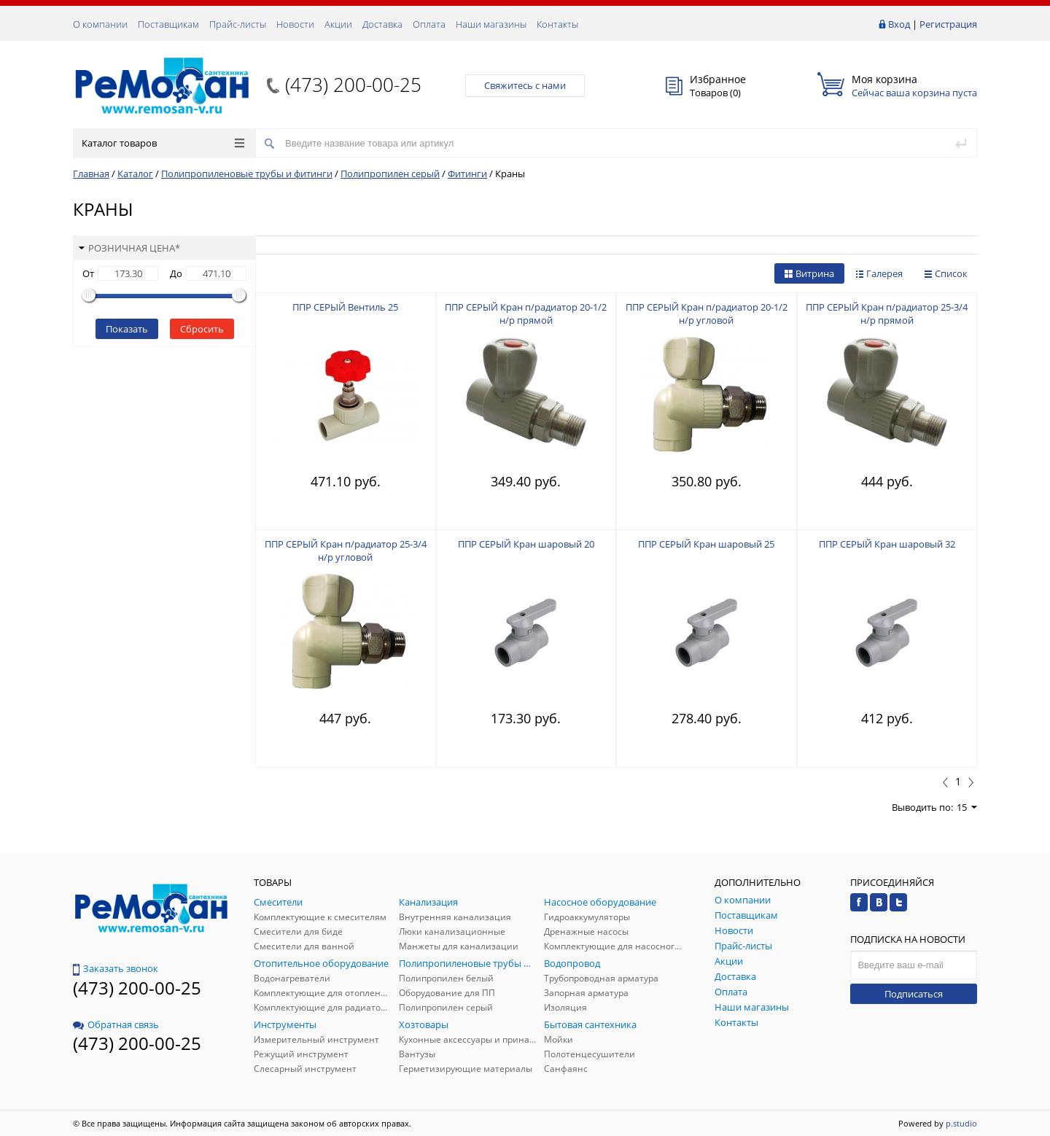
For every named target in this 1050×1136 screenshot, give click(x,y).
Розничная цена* (129, 247)
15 (967, 807)
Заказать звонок (115, 968)
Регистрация (948, 24)
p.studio (961, 1123)
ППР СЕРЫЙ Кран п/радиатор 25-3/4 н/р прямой (887, 313)
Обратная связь (116, 1024)
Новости (295, 24)
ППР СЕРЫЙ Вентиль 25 (345, 307)
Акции (338, 24)
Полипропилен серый (390, 173)
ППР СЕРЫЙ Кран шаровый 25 (706, 544)
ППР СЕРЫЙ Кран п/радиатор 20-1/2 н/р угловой (707, 313)
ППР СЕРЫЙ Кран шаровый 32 (887, 544)
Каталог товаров (163, 142)
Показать (127, 328)
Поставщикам (168, 24)
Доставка (382, 24)
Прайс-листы (237, 24)
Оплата (429, 24)
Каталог (135, 173)
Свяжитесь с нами (525, 85)
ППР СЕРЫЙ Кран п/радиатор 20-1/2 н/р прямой (526, 313)
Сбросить (202, 328)
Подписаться (913, 993)
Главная (91, 173)
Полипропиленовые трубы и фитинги (246, 173)
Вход (899, 24)
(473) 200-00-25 (353, 84)
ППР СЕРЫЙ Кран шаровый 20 (526, 544)
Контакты (557, 24)
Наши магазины (491, 24)
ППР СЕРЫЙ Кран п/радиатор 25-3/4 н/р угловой (346, 550)
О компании (100, 24)
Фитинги (467, 173)
